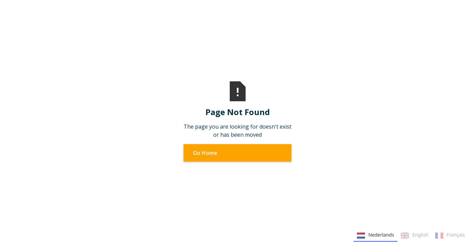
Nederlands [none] (375, 236)
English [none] (414, 236)
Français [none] (450, 236)
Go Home (205, 153)
